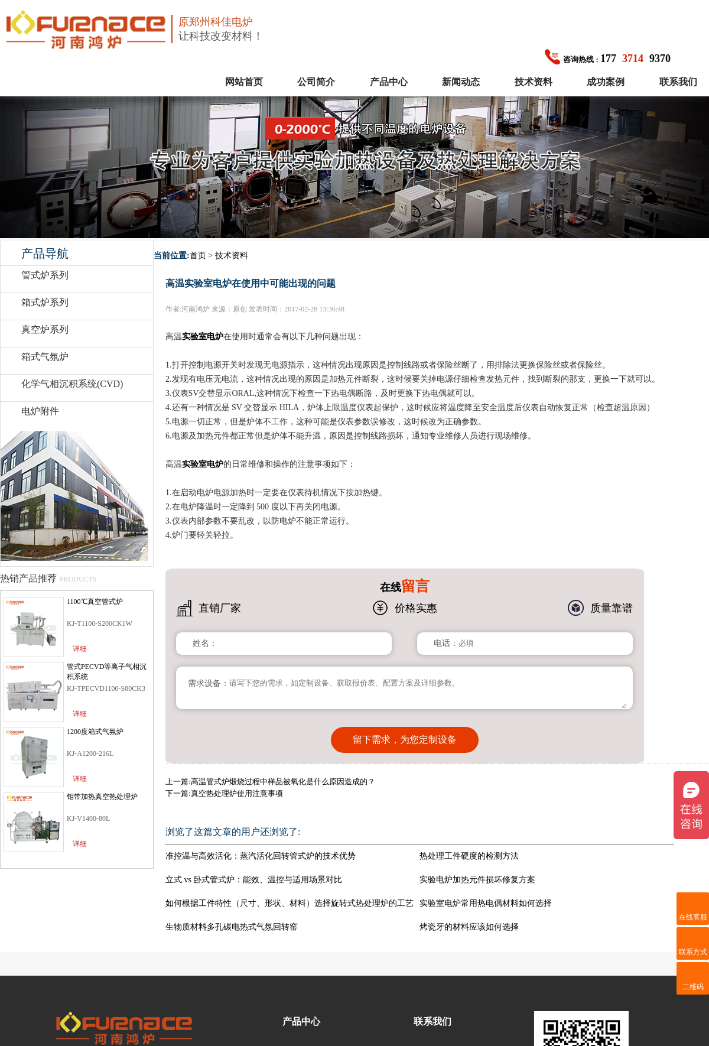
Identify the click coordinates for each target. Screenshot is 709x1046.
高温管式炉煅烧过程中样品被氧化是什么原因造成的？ (283, 773)
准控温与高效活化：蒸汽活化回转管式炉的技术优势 (260, 847)
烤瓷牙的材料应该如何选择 (469, 918)
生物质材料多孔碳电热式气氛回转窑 (231, 918)
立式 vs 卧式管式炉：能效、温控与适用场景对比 (253, 871)
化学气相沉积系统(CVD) (72, 384)
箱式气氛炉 (45, 357)
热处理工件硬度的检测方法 (469, 847)
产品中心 (389, 82)
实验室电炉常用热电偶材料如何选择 (485, 895)
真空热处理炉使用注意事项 (237, 785)
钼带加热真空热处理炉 (102, 796)
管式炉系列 (45, 275)
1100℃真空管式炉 (95, 601)
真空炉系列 (45, 329)
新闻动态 (461, 82)
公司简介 (316, 82)
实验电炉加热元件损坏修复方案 (477, 871)
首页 (198, 255)
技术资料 (533, 82)
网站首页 (244, 82)
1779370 (608, 58)
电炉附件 (40, 411)
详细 (80, 649)
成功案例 (606, 82)
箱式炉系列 (45, 302)
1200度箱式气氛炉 (95, 731)
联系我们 (678, 82)
